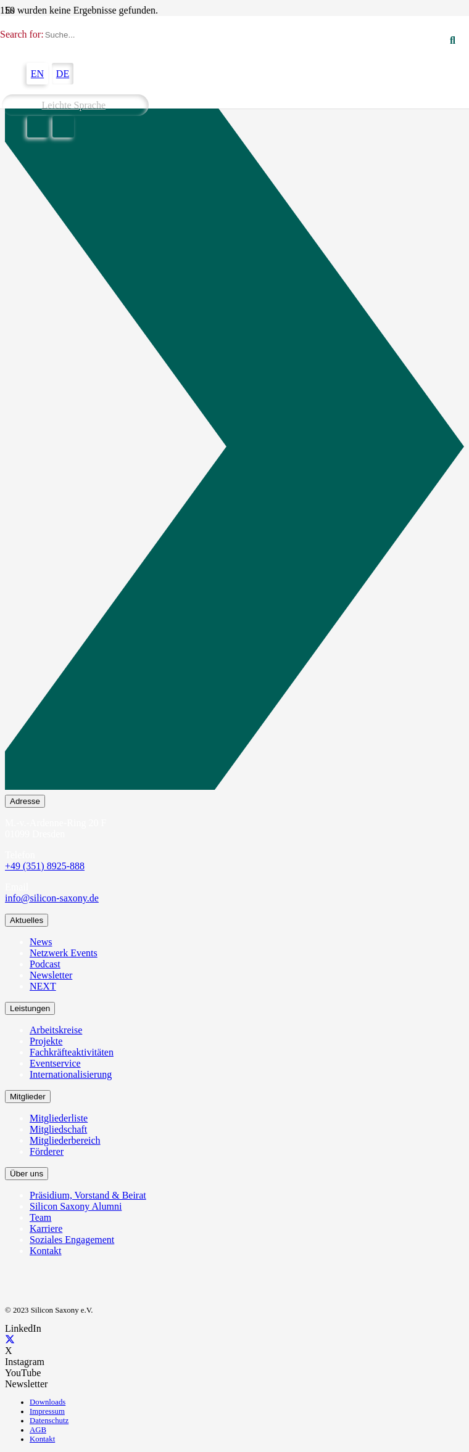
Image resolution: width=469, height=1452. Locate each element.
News (41, 942)
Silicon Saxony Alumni (76, 1206)
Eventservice (55, 1063)
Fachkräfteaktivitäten (72, 1052)
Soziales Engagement (72, 1239)
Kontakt (46, 1250)
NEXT (43, 986)
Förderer (47, 1151)
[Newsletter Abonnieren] (234, 449)
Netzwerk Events (64, 953)
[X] (10, 1339)
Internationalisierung (71, 1074)
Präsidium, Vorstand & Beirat (88, 1195)
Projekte (46, 1041)
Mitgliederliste (59, 1118)
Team (40, 1217)
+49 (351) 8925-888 (45, 866)
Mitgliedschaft (58, 1129)
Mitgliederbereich (65, 1140)
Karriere (46, 1228)
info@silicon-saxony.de (52, 898)
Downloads (47, 1402)
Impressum (47, 1411)
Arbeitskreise (56, 1030)
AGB (38, 1429)
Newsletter (51, 975)
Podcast (45, 964)
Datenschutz (49, 1420)
